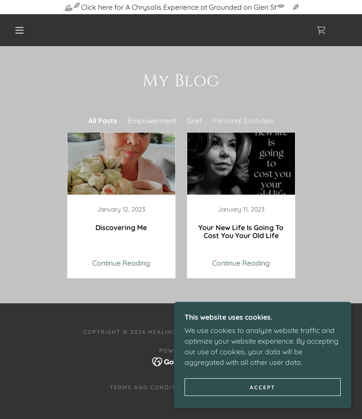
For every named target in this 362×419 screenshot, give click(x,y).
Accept (262, 387)
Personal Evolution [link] (243, 120)
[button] (19, 30)
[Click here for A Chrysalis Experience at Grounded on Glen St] (181, 7)
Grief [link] (194, 120)
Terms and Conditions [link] (151, 387)
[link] (321, 30)
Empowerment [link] (152, 120)
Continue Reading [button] (121, 262)
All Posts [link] (102, 120)
